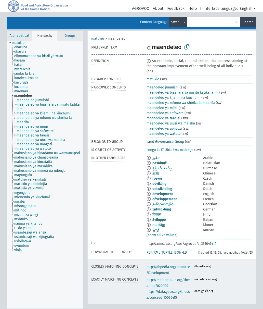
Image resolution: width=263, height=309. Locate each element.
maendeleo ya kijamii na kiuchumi (173, 98)
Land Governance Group (165, 142)
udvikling (159, 184)
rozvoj (157, 178)
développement (164, 199)
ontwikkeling (162, 189)
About (158, 8)
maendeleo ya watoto (163, 134)
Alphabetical (19, 36)
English (246, 8)
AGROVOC (140, 8)
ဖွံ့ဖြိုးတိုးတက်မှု (162, 168)
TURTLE (166, 252)
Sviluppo (159, 220)
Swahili (177, 22)
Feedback (175, 8)
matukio (97, 39)
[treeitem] (20, 43)
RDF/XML (153, 252)
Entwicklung (161, 209)
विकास (156, 214)
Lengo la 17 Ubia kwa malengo (169, 150)
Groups (70, 36)
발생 (155, 230)
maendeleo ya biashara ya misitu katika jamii (182, 92)
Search (248, 22)
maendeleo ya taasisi (163, 118)
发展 (155, 173)
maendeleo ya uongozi (164, 128)
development (162, 194)
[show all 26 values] (162, 235)
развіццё (159, 163)
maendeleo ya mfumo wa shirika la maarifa (180, 103)
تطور (155, 158)
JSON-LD (180, 252)
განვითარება (162, 204)
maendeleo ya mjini (162, 108)
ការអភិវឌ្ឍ (158, 225)
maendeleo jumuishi (162, 87)
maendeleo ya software (165, 113)
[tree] (45, 175)
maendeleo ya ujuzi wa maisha (170, 123)
